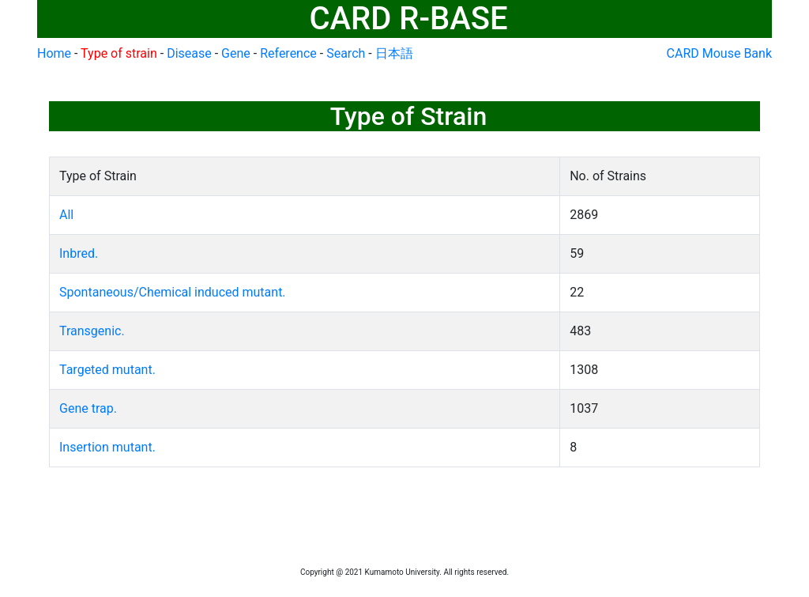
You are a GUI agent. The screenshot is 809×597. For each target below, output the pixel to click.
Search (345, 53)
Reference (288, 53)
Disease (189, 53)
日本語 (394, 53)
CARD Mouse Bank (719, 53)
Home (54, 53)
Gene (235, 53)
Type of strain (119, 53)
